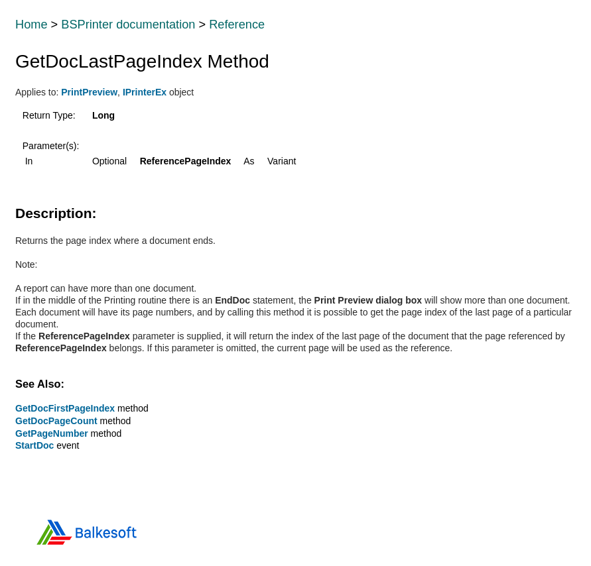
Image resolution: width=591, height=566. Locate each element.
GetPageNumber (51, 433)
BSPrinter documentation (128, 24)
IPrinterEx (144, 92)
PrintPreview (89, 92)
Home (31, 24)
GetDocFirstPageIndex (65, 408)
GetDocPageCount (56, 421)
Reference (237, 24)
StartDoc (34, 445)
